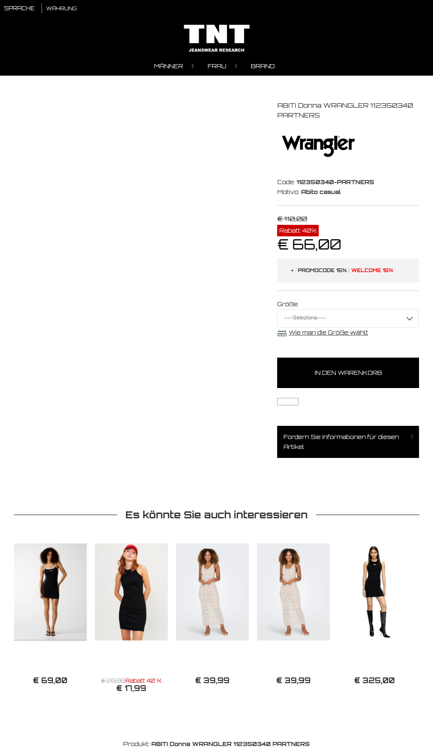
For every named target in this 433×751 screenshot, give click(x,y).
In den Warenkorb (348, 374)
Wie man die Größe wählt (328, 334)
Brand (263, 68)
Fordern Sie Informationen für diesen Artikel (341, 443)
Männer (168, 68)
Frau (217, 68)
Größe (287, 306)
